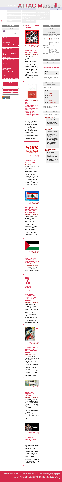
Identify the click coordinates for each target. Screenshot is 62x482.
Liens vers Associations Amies (10, 78)
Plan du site (11, 90)
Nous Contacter (28, 164)
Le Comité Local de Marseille (31, 54)
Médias (4, 75)
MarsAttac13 (36, 46)
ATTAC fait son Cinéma (30, 354)
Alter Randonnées (7, 65)
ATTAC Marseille (39, 5)
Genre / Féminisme (7, 48)
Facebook (51, 90)
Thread (50, 93)
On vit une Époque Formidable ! (10, 72)
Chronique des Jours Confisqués (7, 69)
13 (49, 38)
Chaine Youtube (52, 102)
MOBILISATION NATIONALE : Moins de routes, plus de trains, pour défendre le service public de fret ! (54, 53)
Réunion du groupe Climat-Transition (53, 50)
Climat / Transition (7, 51)
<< (45, 29)
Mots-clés (10, 85)
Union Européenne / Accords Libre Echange (9, 54)
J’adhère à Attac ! (6, 37)
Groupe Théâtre (6, 57)
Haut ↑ (58, 480)
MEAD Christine (35, 203)
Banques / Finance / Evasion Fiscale (9, 45)
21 (51, 39)
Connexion (10, 92)
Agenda (10, 82)
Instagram (51, 100)
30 (56, 41)
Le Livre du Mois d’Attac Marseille (30, 119)
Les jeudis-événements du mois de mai (54, 45)
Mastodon (51, 97)
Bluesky (50, 95)
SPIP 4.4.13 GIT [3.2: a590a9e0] (47, 480)
